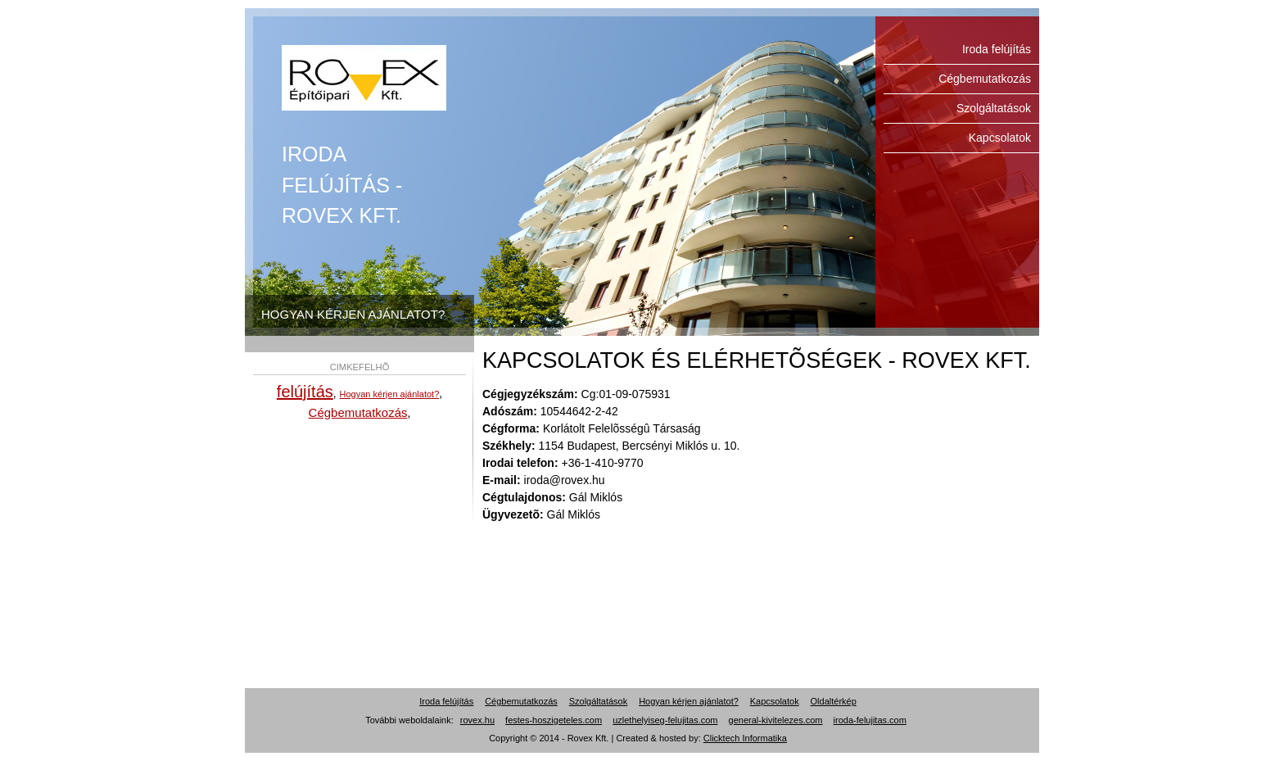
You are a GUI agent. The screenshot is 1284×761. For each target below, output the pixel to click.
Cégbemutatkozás (984, 78)
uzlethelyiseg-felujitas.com (665, 720)
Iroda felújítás (364, 78)
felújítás (305, 392)
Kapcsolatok (1000, 137)
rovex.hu (477, 720)
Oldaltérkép (834, 701)
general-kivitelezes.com (776, 720)
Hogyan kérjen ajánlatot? (390, 394)
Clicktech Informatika (745, 738)
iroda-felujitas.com (870, 720)
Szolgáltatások (993, 108)
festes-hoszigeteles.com (553, 720)
